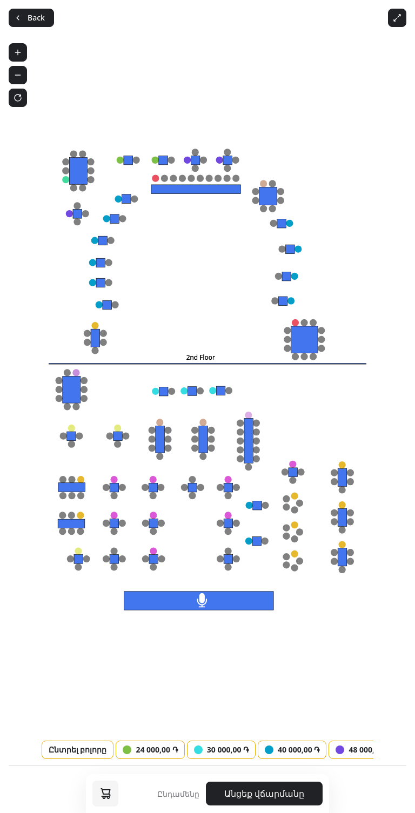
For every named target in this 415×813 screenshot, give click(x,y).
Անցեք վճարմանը (264, 793)
